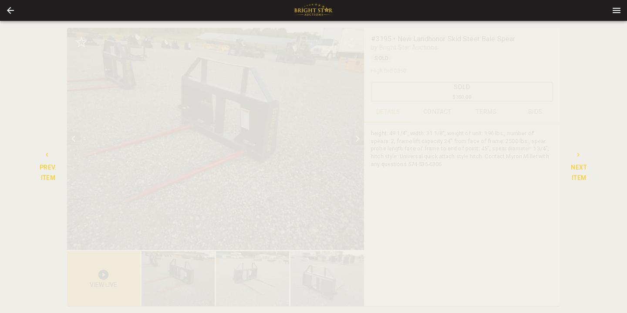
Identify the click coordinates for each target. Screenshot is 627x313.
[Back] (10, 10)
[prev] (73, 138)
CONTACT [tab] (437, 112)
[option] (215, 139)
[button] (10, 10)
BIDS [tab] (535, 112)
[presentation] (313, 10)
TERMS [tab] (486, 112)
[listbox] (215, 139)
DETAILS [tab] (388, 112)
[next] (357, 138)
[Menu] (616, 10)
